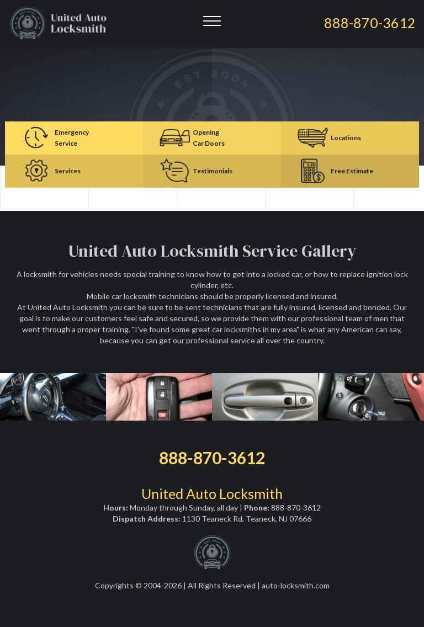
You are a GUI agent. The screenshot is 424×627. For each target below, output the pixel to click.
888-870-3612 (212, 457)
